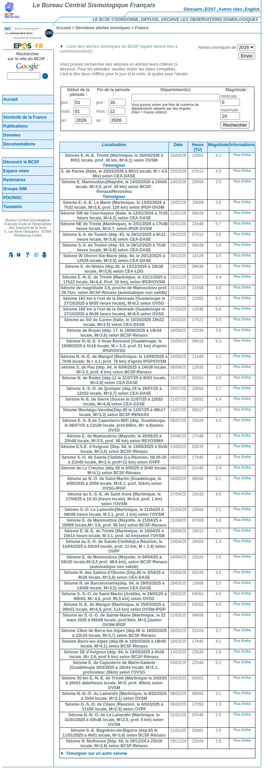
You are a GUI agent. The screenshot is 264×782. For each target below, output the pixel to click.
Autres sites (230, 9)
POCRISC (12, 197)
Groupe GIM (15, 188)
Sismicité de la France (24, 117)
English (252, 9)
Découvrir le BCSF (21, 162)
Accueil (10, 99)
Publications (15, 126)
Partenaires (14, 179)
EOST (210, 9)
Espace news (16, 171)
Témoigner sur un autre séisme (96, 753)
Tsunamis (12, 206)
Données (12, 135)
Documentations (19, 144)
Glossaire (193, 9)
